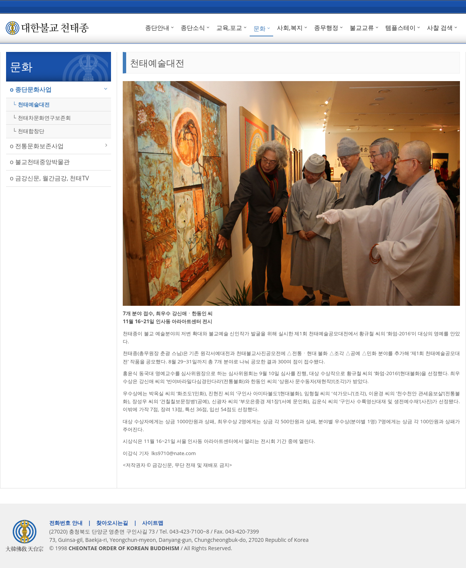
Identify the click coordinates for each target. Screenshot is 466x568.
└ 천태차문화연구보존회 (42, 117)
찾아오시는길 (112, 522)
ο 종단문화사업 (31, 89)
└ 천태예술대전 (31, 104)
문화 (259, 28)
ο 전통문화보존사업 (37, 146)
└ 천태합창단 (28, 131)
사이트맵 (152, 522)
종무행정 (326, 27)
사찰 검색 (440, 27)
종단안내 (157, 27)
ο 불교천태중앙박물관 (40, 162)
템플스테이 (400, 27)
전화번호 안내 (66, 522)
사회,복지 (290, 27)
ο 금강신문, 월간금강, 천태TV (49, 178)
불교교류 (362, 27)
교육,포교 (229, 27)
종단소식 (193, 27)
